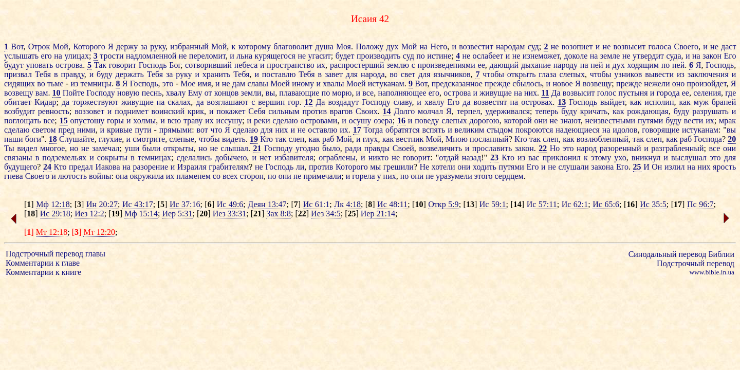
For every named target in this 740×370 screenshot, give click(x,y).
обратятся (402, 129)
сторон (252, 176)
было (331, 148)
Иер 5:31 (177, 213)
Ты (9, 148)
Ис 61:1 (316, 204)
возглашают (228, 102)
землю (397, 65)
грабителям (229, 166)
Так (100, 65)
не (555, 46)
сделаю (285, 120)
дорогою (484, 120)
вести (694, 120)
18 (53, 139)
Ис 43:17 (137, 204)
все (368, 92)
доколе (575, 55)
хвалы (333, 83)
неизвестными (610, 120)
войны (100, 176)
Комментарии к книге (43, 272)
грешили (398, 166)
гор (293, 102)
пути (143, 129)
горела (363, 176)
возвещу (597, 83)
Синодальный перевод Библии (681, 254)
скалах (179, 102)
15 (64, 120)
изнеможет (541, 55)
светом (43, 129)
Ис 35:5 (653, 204)
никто (378, 157)
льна (244, 55)
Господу (100, 92)
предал (81, 166)
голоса (659, 46)
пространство (290, 65)
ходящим (643, 65)
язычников (451, 74)
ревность (53, 111)
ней (596, 65)
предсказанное (457, 83)
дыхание (536, 65)
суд (533, 46)
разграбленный (677, 148)
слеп (296, 139)
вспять (433, 129)
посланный (489, 139)
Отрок (39, 46)
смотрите (149, 139)
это (168, 83)
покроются (534, 129)
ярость (724, 166)
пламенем (193, 176)
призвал (18, 74)
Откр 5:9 (443, 204)
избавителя (293, 157)
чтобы (493, 74)
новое (562, 83)
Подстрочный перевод (695, 263)
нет (265, 157)
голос (606, 92)
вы (270, 92)
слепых (572, 74)
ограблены (337, 157)
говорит (122, 65)
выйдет (612, 102)
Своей (403, 148)
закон (711, 55)
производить (378, 55)
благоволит (292, 46)
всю (174, 120)
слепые (181, 139)
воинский (168, 111)
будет (345, 55)
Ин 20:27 (102, 204)
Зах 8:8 (278, 213)
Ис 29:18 (55, 213)
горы (115, 120)
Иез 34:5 (326, 213)
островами (319, 120)
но (74, 148)
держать (130, 74)
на (423, 46)
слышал (234, 148)
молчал (430, 111)
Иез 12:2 (89, 213)
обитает (17, 102)
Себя (256, 111)
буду (105, 74)
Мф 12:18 (53, 204)
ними (86, 129)
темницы (96, 83)
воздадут (343, 102)
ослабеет (488, 55)
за (143, 46)
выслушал (689, 157)
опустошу (87, 120)
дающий (504, 65)
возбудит (19, 111)
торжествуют (95, 102)
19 (254, 139)
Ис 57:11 (542, 204)
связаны (18, 157)
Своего (686, 46)
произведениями (446, 65)
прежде (497, 83)
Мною (457, 139)
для (352, 74)
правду (72, 74)
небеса (246, 65)
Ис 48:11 (392, 204)
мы (375, 166)
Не (425, 166)
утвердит (648, 55)
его (46, 55)
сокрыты (112, 157)
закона (602, 166)
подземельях (64, 157)
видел (27, 148)
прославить (492, 148)
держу (127, 46)
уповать (39, 65)
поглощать (22, 120)
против (314, 111)
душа (324, 46)
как (635, 102)
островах (536, 102)
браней (724, 102)
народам (510, 46)
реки (262, 120)
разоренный (620, 148)
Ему (195, 92)
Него (438, 46)
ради (353, 148)
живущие (495, 92)
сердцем (509, 176)
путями (650, 120)
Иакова (107, 166)
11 (545, 92)
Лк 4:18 (347, 204)
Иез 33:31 (230, 213)
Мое (187, 83)
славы (257, 83)
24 (47, 166)
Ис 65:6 (606, 204)
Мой (60, 46)
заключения (708, 74)
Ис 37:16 (185, 204)
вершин (271, 102)
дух (392, 46)
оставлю (322, 129)
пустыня (632, 92)
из (680, 74)
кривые (120, 129)
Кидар (45, 102)
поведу (427, 120)
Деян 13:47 (267, 204)
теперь (546, 111)
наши (13, 139)
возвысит (630, 46)
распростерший (357, 65)
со (216, 176)
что (217, 129)
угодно (307, 148)
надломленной (151, 55)
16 (401, 120)
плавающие (299, 92)
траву (192, 120)
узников (628, 74)
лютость (72, 176)
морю (341, 92)
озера (383, 120)
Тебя (43, 74)
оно (678, 83)
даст (728, 46)
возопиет (577, 46)
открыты (178, 148)
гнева (13, 176)
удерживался (507, 111)
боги (33, 139)
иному (303, 83)
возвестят (490, 102)
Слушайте (77, 139)
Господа (708, 139)
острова (69, 65)
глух (370, 139)
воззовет (89, 111)
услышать (21, 55)
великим (470, 129)
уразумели (454, 176)
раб (328, 139)
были (151, 148)
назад (471, 157)
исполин (659, 102)
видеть (234, 139)
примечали (322, 176)
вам (41, 92)
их (321, 65)
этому (601, 157)
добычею (231, 157)
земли (251, 92)
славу (403, 102)
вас (534, 157)
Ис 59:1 (492, 204)
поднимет (132, 111)
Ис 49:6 (230, 204)
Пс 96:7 (700, 204)
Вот (17, 46)
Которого (89, 46)
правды (377, 148)
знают (570, 120)
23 (494, 157)
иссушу (229, 120)
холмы (144, 120)
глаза (547, 74)
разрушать (710, 111)
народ (587, 148)
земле (610, 55)
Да (556, 92)
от (208, 92)
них (530, 92)
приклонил (562, 157)
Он (657, 166)
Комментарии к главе (43, 262)
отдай (448, 157)
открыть (521, 74)
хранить (216, 74)
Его (730, 55)
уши (131, 148)
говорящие (660, 129)
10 (56, 92)
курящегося (275, 55)
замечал (106, 148)
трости (111, 55)
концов (226, 92)
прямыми (175, 129)
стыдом (500, 129)
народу (565, 65)
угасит (319, 55)
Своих (367, 111)
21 (257, 148)
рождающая (648, 111)
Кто (266, 139)
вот (202, 129)
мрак (727, 120)
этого (483, 176)
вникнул (646, 157)
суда (673, 55)
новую (128, 92)
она (122, 176)
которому (254, 46)
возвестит (476, 46)
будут (14, 65)
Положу (369, 46)
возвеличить (440, 148)
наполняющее (402, 92)
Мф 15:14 (141, 213)
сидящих (19, 83)
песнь (152, 92)
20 (732, 139)
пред (66, 129)
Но (555, 148)
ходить (484, 166)
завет (334, 74)
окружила (147, 176)
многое (52, 148)
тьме (55, 83)
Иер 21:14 (378, 213)
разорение (150, 166)
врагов (341, 111)
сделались (194, 157)
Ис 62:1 (575, 204)
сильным (283, 111)
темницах (154, 157)
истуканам (386, 83)
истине (439, 55)
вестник (409, 139)
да (65, 102)
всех (230, 176)
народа (372, 74)
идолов (625, 129)
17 (357, 129)
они (540, 120)
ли (300, 166)
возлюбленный (602, 139)
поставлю (279, 74)
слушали (574, 166)
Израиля (192, 166)
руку (157, 46)
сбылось (527, 83)
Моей (280, 83)
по (420, 55)
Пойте (73, 92)
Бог (174, 65)
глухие (110, 139)
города (668, 92)
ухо (620, 157)
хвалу (176, 92)
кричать (593, 111)
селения (707, 92)
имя (204, 83)
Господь (153, 65)
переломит (207, 55)
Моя (343, 46)
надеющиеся (578, 129)
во (393, 74)
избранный (189, 46)
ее (481, 65)
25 (637, 166)
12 (308, 102)
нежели (657, 83)
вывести (659, 74)
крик (196, 111)
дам (238, 83)
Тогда (373, 129)
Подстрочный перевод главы (55, 253)
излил (674, 166)
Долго (404, 111)
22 (543, 148)
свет (408, 74)
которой (518, 120)
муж (701, 102)
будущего (20, 166)
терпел (468, 111)
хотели (443, 166)
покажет (230, 111)
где (730, 92)
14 (387, 111)
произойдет (707, 83)
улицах (76, 55)
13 (562, 102)
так (280, 139)
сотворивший (208, 65)
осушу (360, 120)
